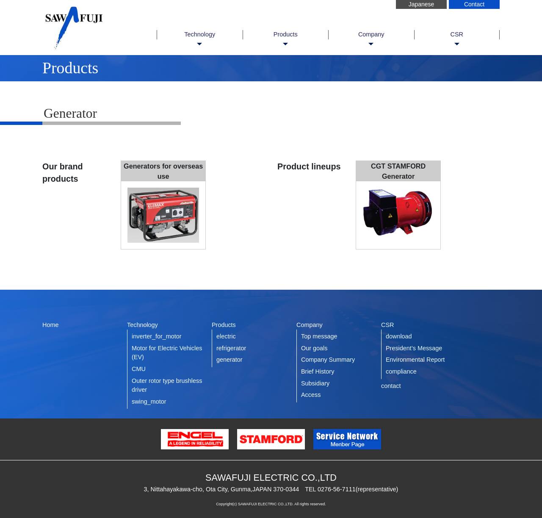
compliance (401, 371)
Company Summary (328, 359)
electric (226, 336)
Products (286, 34)
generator (229, 359)
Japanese (421, 4)
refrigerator (231, 348)
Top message (319, 336)
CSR (457, 34)
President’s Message (414, 348)
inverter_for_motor (157, 336)
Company (371, 34)
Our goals (314, 348)
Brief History (317, 371)
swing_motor (149, 401)
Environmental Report (415, 359)
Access (311, 394)
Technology (199, 34)
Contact (474, 4)
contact (391, 385)
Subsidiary (315, 383)
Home (50, 324)
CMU (139, 369)
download (399, 336)
